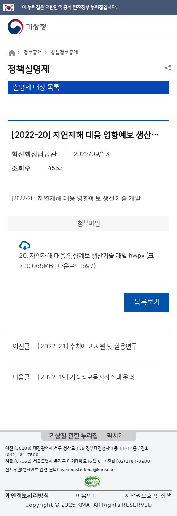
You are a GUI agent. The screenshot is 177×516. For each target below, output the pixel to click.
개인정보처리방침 (27, 496)
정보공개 (33, 52)
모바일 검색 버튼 (152, 26)
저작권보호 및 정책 (148, 496)
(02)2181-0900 (133, 461)
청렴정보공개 (64, 52)
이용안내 (86, 496)
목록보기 (147, 302)
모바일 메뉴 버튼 (165, 26)
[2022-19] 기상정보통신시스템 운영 (86, 377)
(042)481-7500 (22, 455)
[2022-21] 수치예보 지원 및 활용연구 (87, 346)
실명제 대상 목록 (36, 87)
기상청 (27, 26)
